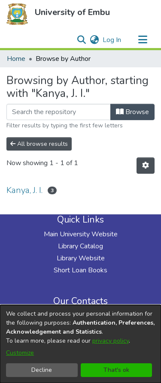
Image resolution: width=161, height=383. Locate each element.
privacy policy (110, 341)
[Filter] (58, 112)
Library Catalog (80, 246)
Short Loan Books (80, 270)
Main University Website (81, 234)
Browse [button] (132, 112)
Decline (41, 370)
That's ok (116, 370)
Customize (20, 353)
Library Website (81, 258)
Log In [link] (112, 40)
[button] (17, 14)
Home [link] (16, 58)
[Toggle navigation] (143, 40)
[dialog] (80, 344)
